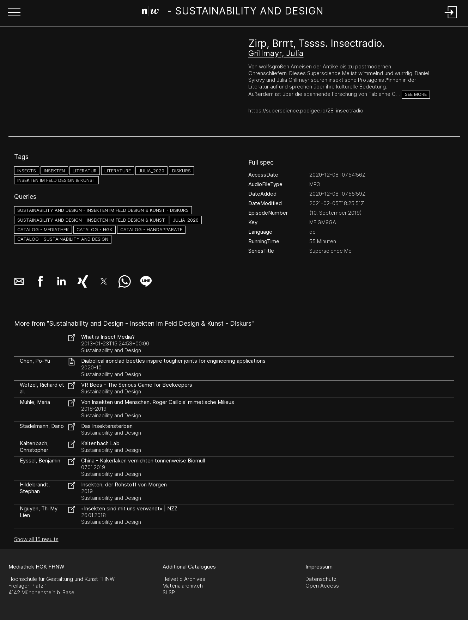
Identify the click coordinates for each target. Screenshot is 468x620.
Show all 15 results (36, 539)
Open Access (322, 585)
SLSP (169, 592)
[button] (14, 13)
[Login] (451, 19)
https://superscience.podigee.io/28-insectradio (305, 110)
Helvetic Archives (184, 579)
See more (416, 94)
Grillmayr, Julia (276, 53)
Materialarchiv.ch (183, 585)
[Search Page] (232, 12)
